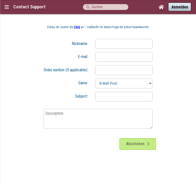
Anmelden (180, 7)
